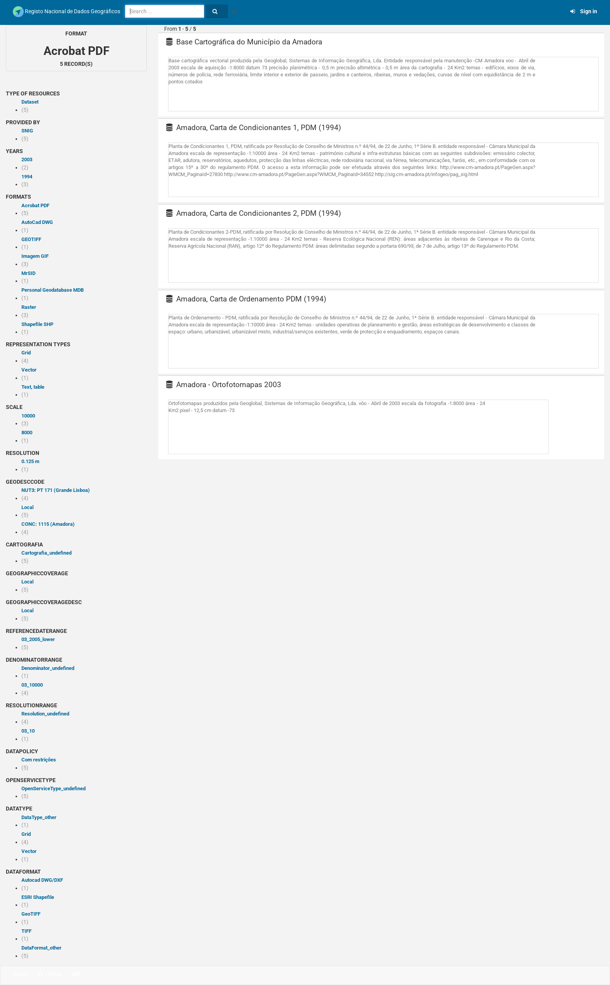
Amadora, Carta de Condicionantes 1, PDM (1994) (253, 127)
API (76, 974)
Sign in (583, 11)
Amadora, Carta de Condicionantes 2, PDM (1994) (253, 213)
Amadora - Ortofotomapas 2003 (223, 385)
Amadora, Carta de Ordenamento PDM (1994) (246, 299)
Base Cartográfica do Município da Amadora (244, 42)
